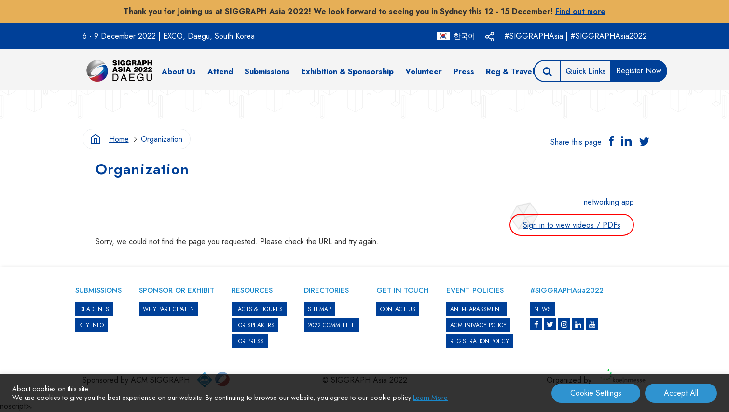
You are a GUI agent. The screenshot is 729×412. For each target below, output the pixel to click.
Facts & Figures (259, 309)
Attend (220, 71)
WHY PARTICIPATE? (168, 309)
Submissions (267, 71)
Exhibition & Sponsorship (347, 71)
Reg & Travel (510, 71)
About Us (179, 71)
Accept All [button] (681, 392)
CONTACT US (397, 309)
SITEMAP (319, 309)
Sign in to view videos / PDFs (571, 225)
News (542, 309)
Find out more (580, 11)
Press (464, 71)
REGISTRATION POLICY (479, 341)
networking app (609, 201)
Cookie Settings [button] (595, 392)
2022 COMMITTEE (331, 325)
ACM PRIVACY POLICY (478, 325)
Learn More (430, 397)
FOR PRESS (249, 341)
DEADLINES (94, 309)
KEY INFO (91, 325)
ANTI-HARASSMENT (476, 309)
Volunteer (423, 71)
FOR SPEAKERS (255, 325)
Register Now (638, 70)
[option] (364, 104)
